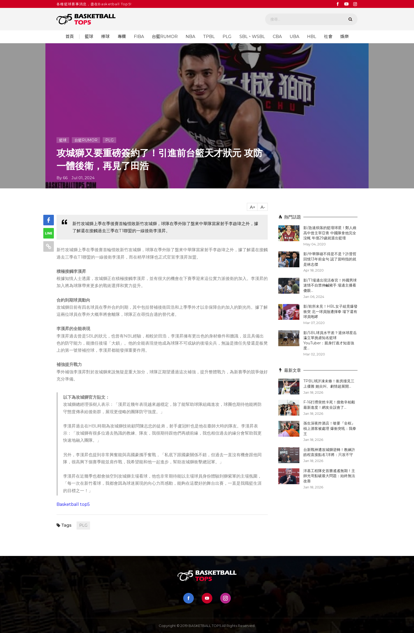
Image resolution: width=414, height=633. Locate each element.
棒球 (105, 36)
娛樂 (344, 36)
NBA (190, 36)
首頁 (69, 36)
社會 (328, 36)
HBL (311, 36)
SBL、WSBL (252, 36)
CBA (277, 36)
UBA (294, 36)
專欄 (121, 36)
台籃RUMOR (165, 36)
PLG (227, 36)
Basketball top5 (73, 504)
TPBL (209, 36)
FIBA (139, 36)
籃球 (89, 36)
